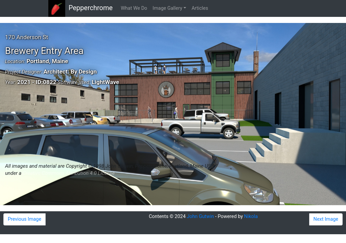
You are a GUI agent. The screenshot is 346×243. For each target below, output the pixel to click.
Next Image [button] (326, 219)
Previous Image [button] (24, 219)
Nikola (251, 216)
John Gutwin (200, 216)
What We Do (134, 8)
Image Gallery (167, 8)
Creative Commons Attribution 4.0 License (69, 173)
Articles (200, 8)
